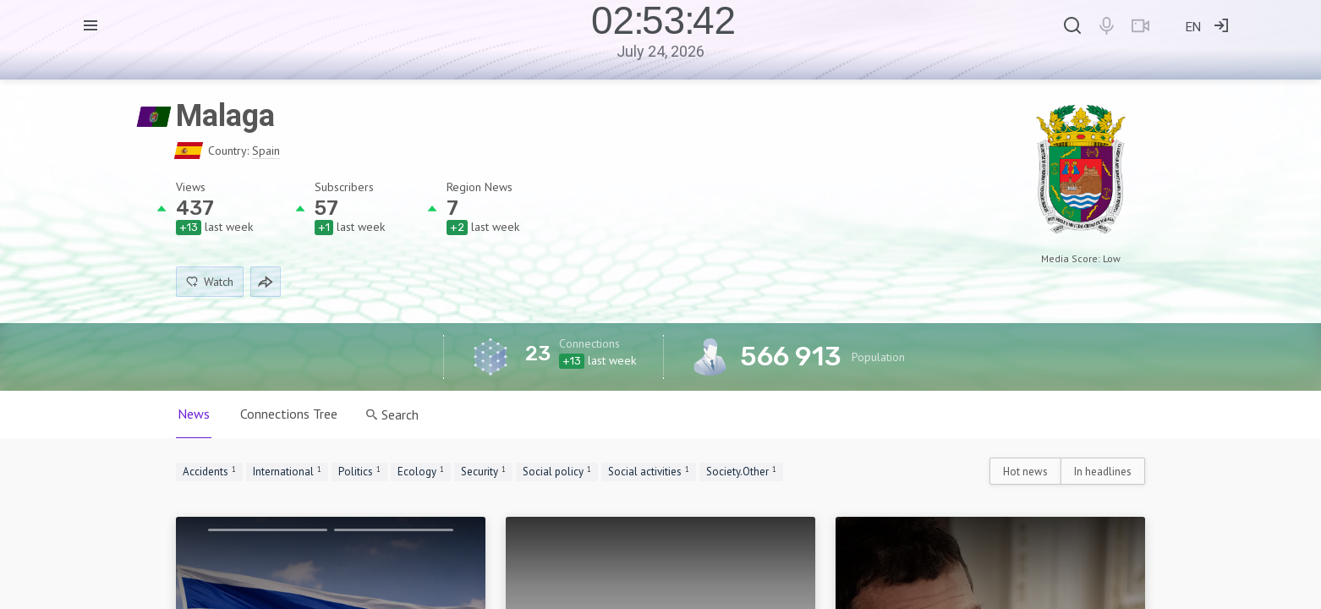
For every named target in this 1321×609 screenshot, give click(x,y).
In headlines (1103, 471)
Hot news (1025, 471)
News (194, 413)
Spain (266, 150)
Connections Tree (288, 413)
